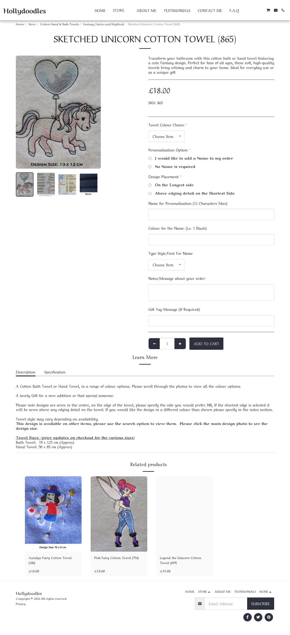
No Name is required (171, 166)
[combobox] (166, 136)
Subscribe (260, 604)
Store (32, 24)
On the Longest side (171, 184)
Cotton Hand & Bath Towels (59, 24)
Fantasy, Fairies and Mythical (103, 24)
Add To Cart (206, 343)
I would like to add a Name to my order (190, 158)
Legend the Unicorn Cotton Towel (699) (183, 560)
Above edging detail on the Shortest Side (191, 193)
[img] (53, 514)
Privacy (21, 605)
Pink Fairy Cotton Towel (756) (115, 560)
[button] (246, 10)
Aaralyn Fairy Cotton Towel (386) (53, 560)
